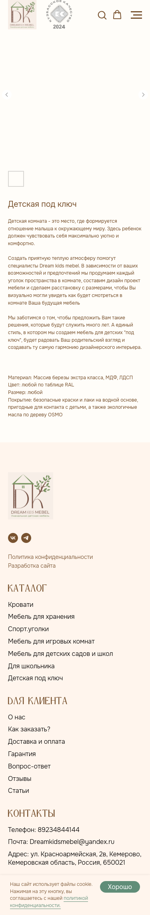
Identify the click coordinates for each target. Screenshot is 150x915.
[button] (102, 15)
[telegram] (26, 538)
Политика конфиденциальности (50, 556)
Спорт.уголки (28, 629)
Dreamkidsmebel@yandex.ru (72, 842)
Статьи (18, 790)
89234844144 (59, 830)
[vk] (13, 538)
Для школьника (31, 666)
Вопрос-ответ (29, 766)
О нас (16, 717)
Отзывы (19, 778)
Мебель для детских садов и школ (60, 654)
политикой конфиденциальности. (49, 901)
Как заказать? (29, 729)
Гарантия (22, 754)
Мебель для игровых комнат (51, 641)
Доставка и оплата (36, 741)
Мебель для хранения (41, 616)
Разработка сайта (32, 565)
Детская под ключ (35, 678)
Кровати (21, 604)
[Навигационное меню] (136, 15)
